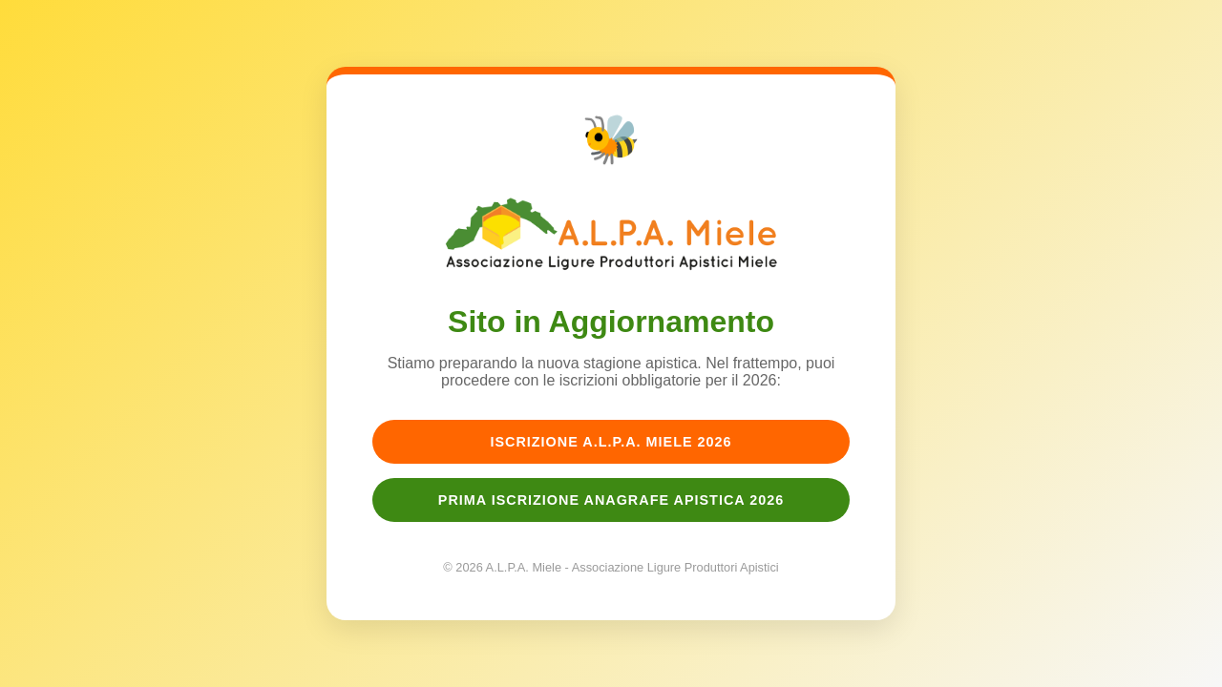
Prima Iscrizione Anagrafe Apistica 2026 (611, 500)
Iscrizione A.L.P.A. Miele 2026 (610, 441)
